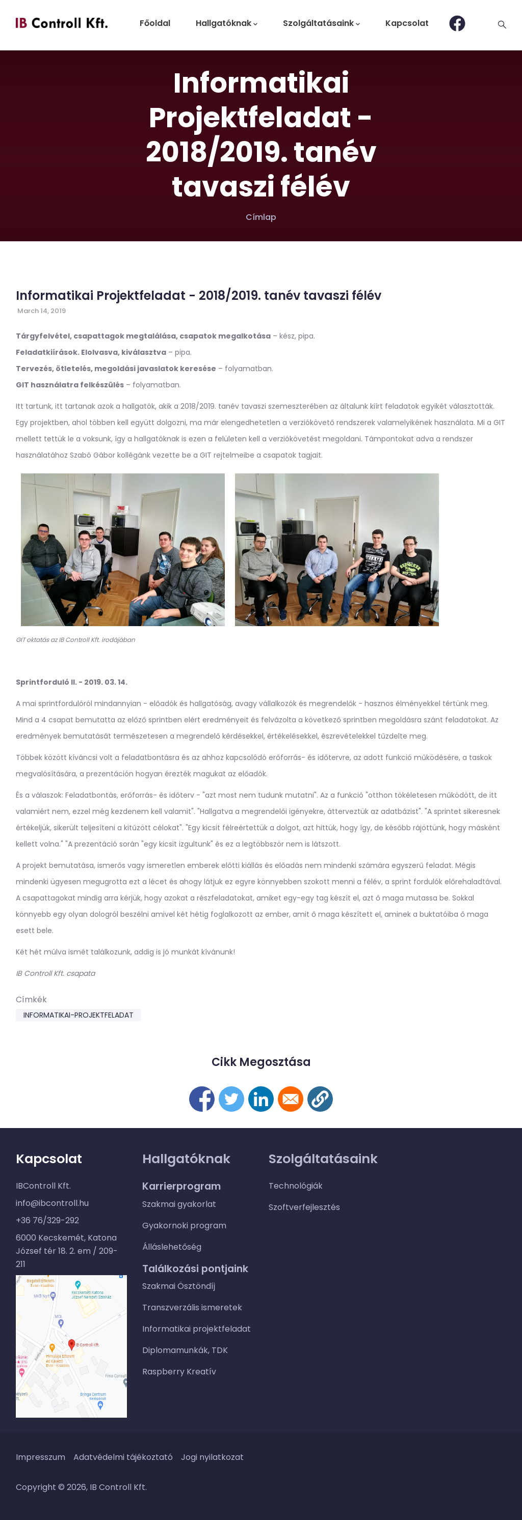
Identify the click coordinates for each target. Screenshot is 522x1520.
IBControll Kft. (43, 1186)
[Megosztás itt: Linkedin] (261, 1099)
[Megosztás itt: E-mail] (290, 1099)
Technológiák (296, 1186)
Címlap (261, 217)
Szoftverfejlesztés (304, 1207)
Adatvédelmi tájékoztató (123, 1457)
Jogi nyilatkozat (212, 1457)
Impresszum (40, 1457)
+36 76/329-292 (47, 1220)
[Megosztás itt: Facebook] (202, 1099)
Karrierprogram (181, 1186)
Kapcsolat (407, 23)
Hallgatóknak (226, 23)
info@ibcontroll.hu (52, 1203)
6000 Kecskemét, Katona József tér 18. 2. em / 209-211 (67, 1251)
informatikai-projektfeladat (78, 1015)
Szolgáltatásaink (321, 23)
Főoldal (155, 23)
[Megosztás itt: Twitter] (231, 1099)
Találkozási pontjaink (195, 1268)
